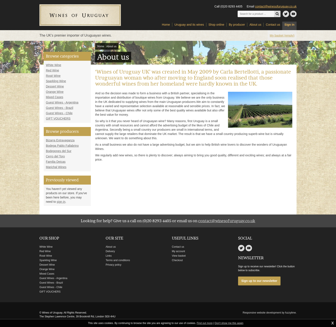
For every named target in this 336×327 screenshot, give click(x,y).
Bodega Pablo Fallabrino (62, 145)
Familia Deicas (56, 161)
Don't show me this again (229, 323)
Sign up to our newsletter (259, 281)
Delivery (110, 251)
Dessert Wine (55, 86)
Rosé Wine (53, 75)
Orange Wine (54, 91)
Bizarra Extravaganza (60, 140)
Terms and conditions (118, 260)
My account (178, 251)
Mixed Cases (54, 97)
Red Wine (52, 70)
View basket (179, 255)
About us (111, 46)
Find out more (205, 323)
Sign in (289, 24)
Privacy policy (113, 264)
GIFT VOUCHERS (58, 118)
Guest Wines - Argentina (62, 102)
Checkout (177, 260)
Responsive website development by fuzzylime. (270, 312)
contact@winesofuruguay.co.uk (276, 6)
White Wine (53, 65)
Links (109, 255)
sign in (61, 201)
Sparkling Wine (56, 81)
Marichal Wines (56, 167)
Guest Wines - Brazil (59, 107)
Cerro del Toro (55, 156)
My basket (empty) (282, 35)
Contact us (178, 246)
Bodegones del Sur (58, 151)
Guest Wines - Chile (59, 113)
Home (100, 46)
